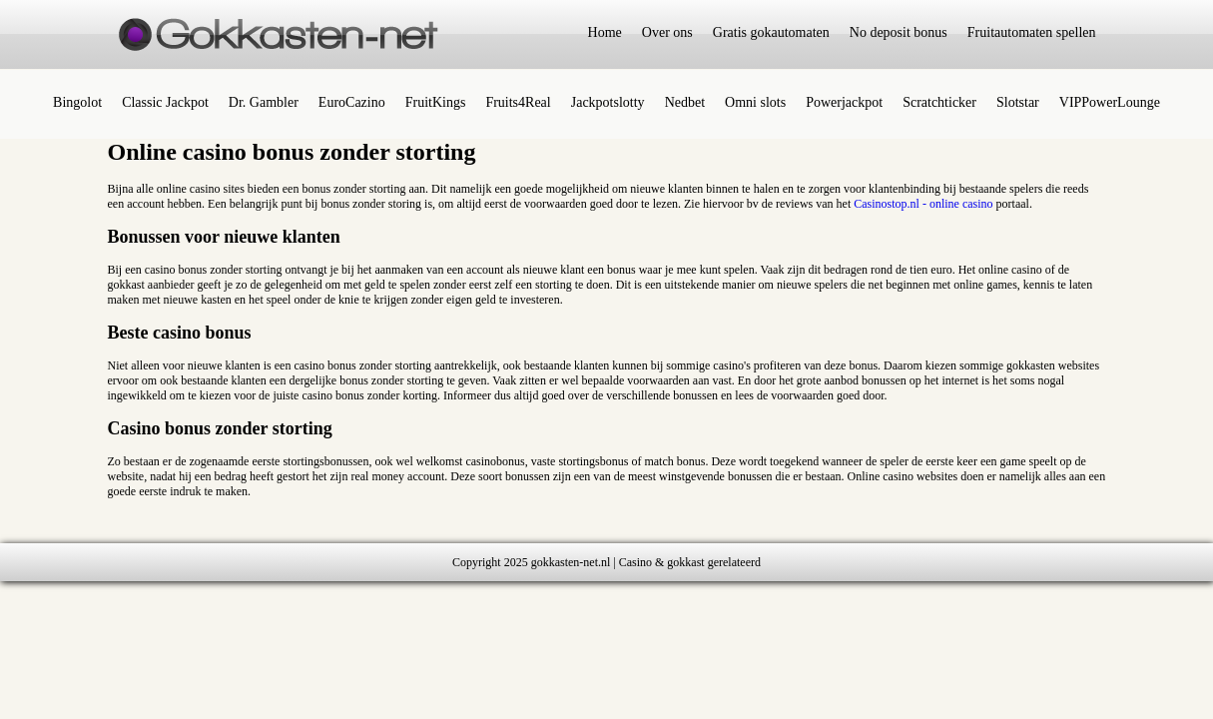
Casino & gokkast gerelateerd (690, 562)
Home (605, 32)
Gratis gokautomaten (771, 32)
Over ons (667, 32)
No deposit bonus (898, 32)
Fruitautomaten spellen (1031, 32)
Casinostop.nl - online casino (923, 204)
